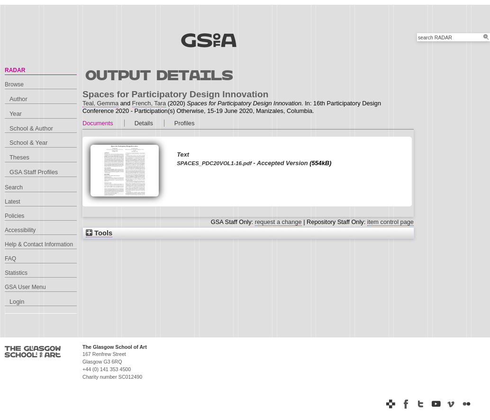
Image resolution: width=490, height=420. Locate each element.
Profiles (184, 123)
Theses (19, 157)
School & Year (28, 142)
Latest (12, 201)
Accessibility (20, 230)
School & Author (31, 128)
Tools (99, 233)
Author (18, 99)
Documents (97, 123)
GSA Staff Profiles (33, 172)
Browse (14, 84)
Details (144, 123)
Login (16, 301)
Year (15, 113)
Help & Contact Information (39, 244)
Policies (14, 216)
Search (14, 187)
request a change (278, 221)
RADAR (15, 70)
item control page (390, 221)
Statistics (16, 273)
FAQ (10, 258)
